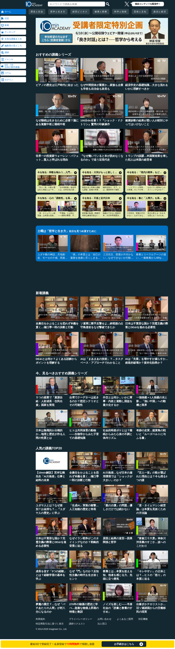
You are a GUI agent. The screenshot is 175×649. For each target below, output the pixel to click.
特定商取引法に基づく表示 (50, 623)
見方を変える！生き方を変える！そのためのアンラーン (156, 215)
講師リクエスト (77, 623)
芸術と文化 (140, 11)
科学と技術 (120, 11)
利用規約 (40, 619)
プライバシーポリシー (80, 619)
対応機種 (143, 619)
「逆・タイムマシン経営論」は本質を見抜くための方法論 (46, 215)
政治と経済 (160, 11)
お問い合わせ (104, 619)
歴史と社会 (37, 11)
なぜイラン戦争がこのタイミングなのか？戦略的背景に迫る (156, 189)
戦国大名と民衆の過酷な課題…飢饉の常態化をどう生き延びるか (91, 189)
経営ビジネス (80, 11)
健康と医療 (101, 11)
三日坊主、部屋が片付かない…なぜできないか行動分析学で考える (136, 215)
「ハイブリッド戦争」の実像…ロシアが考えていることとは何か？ (136, 189)
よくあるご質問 (125, 619)
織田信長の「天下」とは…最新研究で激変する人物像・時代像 (112, 189)
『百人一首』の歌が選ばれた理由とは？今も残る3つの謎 (46, 189)
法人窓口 (102, 623)
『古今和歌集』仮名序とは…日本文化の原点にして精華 (67, 189)
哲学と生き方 (57, 11)
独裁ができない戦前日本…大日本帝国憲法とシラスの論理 (112, 215)
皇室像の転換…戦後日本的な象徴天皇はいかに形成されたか (91, 215)
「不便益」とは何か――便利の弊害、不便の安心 (67, 215)
